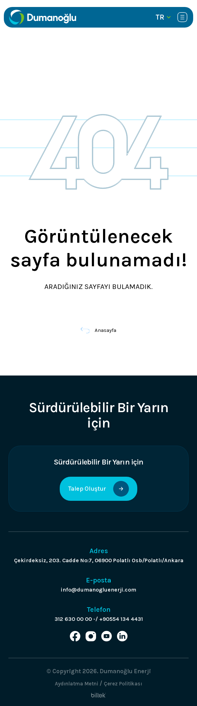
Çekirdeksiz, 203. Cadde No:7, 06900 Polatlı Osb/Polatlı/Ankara (98, 560)
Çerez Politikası (123, 684)
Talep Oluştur (98, 489)
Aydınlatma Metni (76, 684)
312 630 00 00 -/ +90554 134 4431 (98, 619)
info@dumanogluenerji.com (98, 589)
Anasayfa (99, 330)
